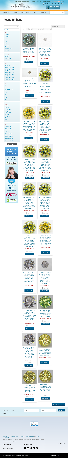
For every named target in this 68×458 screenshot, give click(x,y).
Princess (7, 45)
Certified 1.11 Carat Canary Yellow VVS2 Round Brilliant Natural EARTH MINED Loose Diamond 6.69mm (29, 389)
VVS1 (11, 98)
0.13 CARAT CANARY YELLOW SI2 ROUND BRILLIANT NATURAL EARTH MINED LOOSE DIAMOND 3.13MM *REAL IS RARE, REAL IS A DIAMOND (45, 240)
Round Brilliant (8, 48)
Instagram (37, 448)
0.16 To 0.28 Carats (11, 69)
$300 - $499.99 (11, 133)
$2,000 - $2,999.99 (11, 138)
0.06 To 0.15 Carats (11, 67)
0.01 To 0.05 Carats (11, 66)
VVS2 (11, 99)
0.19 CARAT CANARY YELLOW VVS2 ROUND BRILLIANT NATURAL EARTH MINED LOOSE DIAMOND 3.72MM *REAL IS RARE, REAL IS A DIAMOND (29, 165)
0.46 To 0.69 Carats (11, 72)
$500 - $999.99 (11, 135)
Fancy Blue (11, 107)
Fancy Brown (11, 109)
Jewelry (14, 12)
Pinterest (31, 448)
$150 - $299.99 (11, 132)
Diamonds (6, 12)
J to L (11, 119)
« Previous (23, 29)
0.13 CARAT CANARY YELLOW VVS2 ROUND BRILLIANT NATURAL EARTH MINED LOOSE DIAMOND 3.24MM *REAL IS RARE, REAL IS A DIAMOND (45, 203)
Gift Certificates (25, 1)
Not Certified (11, 58)
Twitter (34, 448)
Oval (6, 41)
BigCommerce (61, 456)
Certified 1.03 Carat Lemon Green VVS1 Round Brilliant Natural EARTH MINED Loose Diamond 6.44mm (45, 313)
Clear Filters (12, 144)
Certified (11, 57)
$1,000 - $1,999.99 (11, 137)
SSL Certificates (61, 443)
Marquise (7, 39)
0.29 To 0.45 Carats (11, 71)
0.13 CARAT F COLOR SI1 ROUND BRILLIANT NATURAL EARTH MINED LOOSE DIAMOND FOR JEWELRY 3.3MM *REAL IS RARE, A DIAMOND (29, 352)
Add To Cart (29, 61)
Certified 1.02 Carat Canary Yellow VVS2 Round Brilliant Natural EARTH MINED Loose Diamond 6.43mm (45, 352)
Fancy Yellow (11, 116)
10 (47, 29)
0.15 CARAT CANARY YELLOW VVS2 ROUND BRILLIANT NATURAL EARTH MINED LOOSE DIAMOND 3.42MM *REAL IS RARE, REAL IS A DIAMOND (29, 203)
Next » (53, 29)
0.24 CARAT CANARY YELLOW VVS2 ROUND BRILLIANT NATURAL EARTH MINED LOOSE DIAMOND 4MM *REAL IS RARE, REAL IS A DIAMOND (45, 127)
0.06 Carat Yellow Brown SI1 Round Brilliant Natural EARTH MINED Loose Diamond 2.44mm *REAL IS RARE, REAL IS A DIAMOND (29, 83)
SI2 (11, 92)
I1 (11, 86)
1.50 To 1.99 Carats (11, 78)
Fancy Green (11, 111)
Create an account (45, 1)
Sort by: (48, 26)
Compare (30, 59)
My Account (18, 1)
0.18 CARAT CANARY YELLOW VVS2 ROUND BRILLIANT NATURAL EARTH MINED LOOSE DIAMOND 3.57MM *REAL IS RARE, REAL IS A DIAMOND (45, 165)
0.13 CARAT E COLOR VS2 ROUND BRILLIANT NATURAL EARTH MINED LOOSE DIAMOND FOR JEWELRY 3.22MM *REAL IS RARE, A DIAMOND (29, 316)
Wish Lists (33, 1)
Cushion (7, 34)
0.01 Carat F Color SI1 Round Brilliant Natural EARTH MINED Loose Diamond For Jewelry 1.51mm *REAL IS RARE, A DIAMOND (45, 52)
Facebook (25, 448)
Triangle (7, 50)
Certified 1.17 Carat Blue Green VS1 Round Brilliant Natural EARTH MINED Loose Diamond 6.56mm (29, 51)
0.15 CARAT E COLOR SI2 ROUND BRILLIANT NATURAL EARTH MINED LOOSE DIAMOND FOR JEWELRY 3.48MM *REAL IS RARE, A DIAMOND (29, 278)
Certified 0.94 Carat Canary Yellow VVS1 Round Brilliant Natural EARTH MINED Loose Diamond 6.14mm (45, 387)
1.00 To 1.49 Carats (11, 76)
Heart (6, 38)
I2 (11, 87)
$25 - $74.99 (11, 128)
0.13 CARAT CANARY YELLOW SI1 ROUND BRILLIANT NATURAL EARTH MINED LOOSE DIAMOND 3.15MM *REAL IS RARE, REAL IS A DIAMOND (29, 126)
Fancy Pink (11, 114)
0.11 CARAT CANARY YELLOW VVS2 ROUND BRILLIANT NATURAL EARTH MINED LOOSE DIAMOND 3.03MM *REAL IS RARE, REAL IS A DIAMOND (29, 241)
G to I (11, 118)
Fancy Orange (11, 113)
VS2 (11, 96)
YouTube (28, 448)
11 (50, 29)
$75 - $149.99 (11, 130)
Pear (6, 43)
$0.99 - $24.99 (11, 126)
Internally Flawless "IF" (11, 89)
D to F (11, 106)
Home (4, 15)
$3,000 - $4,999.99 (11, 140)
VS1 (11, 94)
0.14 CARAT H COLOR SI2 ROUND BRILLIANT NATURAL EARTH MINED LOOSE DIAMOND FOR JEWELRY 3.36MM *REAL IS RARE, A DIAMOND (45, 278)
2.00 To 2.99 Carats (11, 79)
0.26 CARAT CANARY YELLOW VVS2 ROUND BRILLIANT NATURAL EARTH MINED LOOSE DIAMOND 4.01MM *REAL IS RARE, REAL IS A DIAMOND (45, 89)
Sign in (38, 1)
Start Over (6, 29)
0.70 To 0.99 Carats (11, 74)
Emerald (7, 36)
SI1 (11, 91)
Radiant (6, 46)
